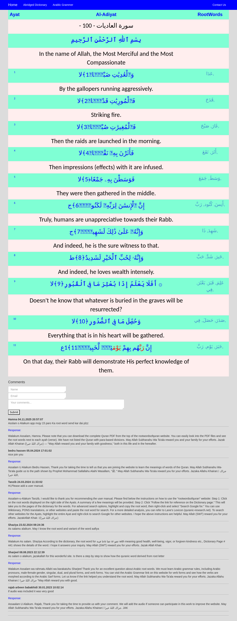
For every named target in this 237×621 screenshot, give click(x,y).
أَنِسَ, (219, 204)
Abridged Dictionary (35, 4)
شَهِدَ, (212, 230)
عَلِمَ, (219, 282)
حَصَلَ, (207, 320)
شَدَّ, (209, 256)
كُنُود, (207, 204)
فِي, (210, 289)
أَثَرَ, (213, 152)
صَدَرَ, (220, 320)
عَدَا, (210, 73)
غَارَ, (214, 125)
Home (12, 5)
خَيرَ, (218, 256)
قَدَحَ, (210, 99)
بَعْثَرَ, (200, 282)
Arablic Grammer (63, 4)
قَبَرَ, (210, 282)
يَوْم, (209, 346)
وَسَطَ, (214, 178)
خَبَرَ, (218, 346)
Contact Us (219, 4)
